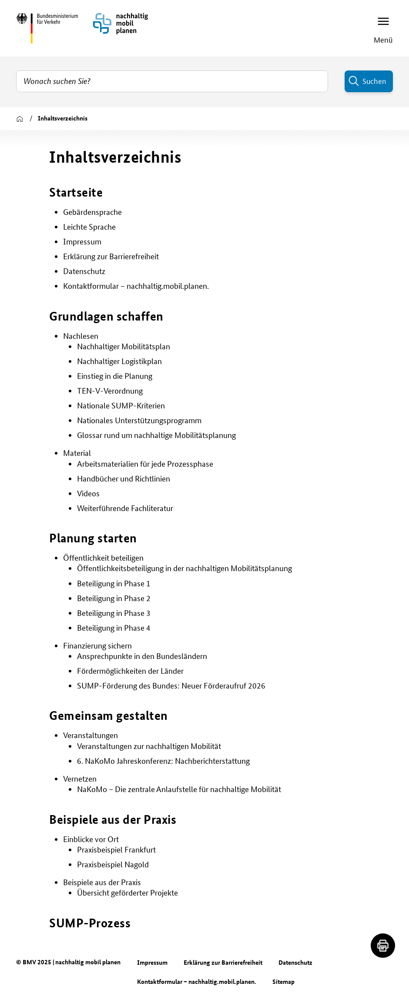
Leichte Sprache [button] (89, 227)
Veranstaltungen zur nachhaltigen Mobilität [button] (149, 746)
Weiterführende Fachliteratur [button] (125, 508)
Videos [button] (88, 493)
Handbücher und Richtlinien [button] (123, 479)
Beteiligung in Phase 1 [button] (114, 583)
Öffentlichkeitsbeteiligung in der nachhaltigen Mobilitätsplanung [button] (184, 568)
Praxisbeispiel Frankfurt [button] (116, 850)
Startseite (76, 192)
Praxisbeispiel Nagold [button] (113, 864)
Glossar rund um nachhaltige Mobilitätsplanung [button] (156, 435)
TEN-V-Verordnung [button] (110, 391)
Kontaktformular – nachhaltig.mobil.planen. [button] (136, 286)
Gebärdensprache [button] (92, 212)
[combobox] (172, 81)
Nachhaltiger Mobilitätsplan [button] (123, 346)
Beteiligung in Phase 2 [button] (114, 598)
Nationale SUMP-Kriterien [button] (121, 406)
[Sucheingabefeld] (172, 81)
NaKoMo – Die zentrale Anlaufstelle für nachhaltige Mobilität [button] (179, 789)
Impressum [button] (82, 242)
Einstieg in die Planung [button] (114, 376)
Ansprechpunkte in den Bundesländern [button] (142, 656)
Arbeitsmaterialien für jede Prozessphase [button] (145, 464)
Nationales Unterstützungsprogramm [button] (139, 420)
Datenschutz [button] (84, 271)
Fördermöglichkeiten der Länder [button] (130, 671)
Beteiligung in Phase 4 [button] (114, 628)
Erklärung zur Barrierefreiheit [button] (111, 256)
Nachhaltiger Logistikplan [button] (119, 361)
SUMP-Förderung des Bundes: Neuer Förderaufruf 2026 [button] (171, 686)
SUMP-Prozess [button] (90, 922)
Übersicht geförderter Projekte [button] (127, 893)
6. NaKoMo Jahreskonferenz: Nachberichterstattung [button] (163, 761)
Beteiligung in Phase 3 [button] (114, 613)
